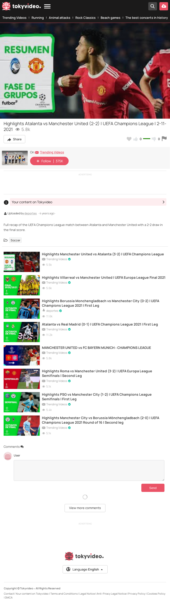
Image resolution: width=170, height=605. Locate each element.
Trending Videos (14, 17)
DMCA (9, 597)
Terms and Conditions (64, 593)
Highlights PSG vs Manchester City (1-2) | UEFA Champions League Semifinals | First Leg (97, 396)
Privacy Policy (136, 593)
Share (14, 139)
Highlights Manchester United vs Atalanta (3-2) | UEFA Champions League (103, 254)
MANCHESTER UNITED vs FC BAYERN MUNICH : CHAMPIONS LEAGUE (96, 347)
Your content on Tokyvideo (32, 593)
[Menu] (47, 6)
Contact (9, 593)
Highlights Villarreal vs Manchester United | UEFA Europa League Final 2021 (103, 277)
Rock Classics (85, 17)
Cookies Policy (156, 593)
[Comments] (89, 470)
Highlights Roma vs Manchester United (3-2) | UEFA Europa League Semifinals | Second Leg (97, 373)
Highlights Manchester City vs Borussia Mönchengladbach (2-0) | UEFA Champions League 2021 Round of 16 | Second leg (100, 420)
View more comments (85, 508)
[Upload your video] (163, 6)
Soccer (15, 240)
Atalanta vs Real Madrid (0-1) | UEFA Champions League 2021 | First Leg (100, 324)
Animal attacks (59, 17)
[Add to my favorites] (129, 139)
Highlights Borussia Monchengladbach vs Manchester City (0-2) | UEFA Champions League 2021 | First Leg (100, 303)
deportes (30, 213)
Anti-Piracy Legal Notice (111, 593)
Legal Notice (87, 593)
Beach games (110, 17)
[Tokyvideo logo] (21, 7)
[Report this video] (164, 139)
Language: (84, 569)
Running (38, 17)
